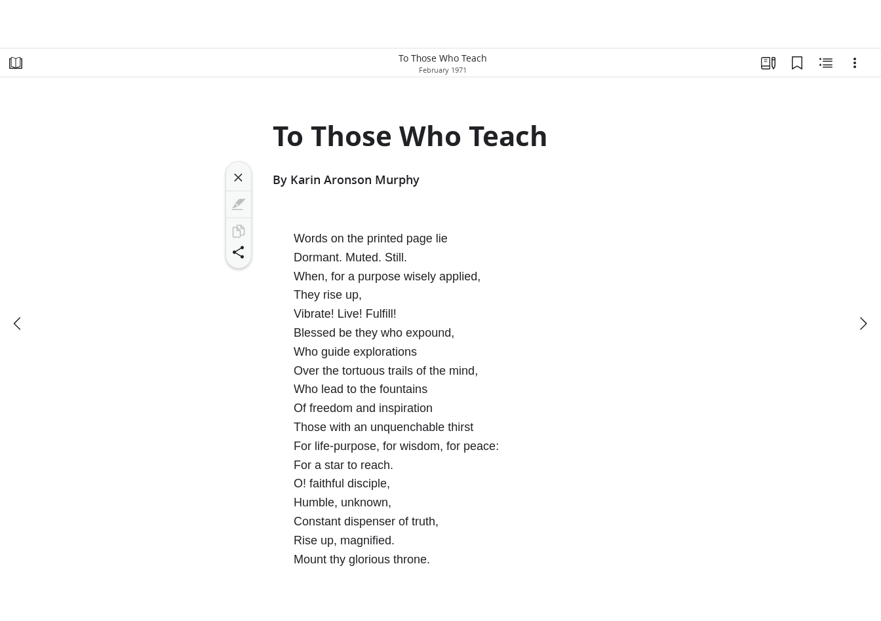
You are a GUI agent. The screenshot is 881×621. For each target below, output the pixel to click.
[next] (863, 323)
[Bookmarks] (797, 62)
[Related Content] (826, 62)
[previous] (18, 323)
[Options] (855, 62)
